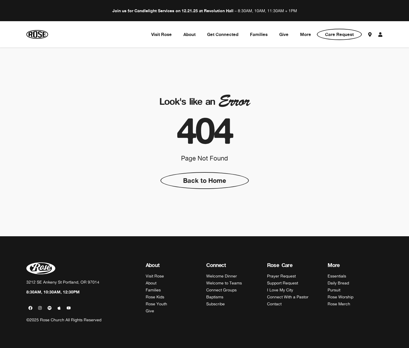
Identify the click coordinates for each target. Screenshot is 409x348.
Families (259, 34)
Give (284, 34)
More (305, 34)
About (189, 34)
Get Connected (222, 34)
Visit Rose (161, 34)
